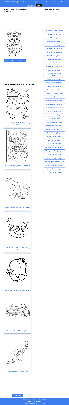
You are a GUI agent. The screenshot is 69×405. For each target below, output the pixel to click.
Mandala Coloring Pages (54, 104)
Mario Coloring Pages (54, 133)
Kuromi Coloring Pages (54, 172)
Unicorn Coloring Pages (54, 34)
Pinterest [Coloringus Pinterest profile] (44, 399)
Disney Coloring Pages (54, 111)
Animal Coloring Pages (54, 169)
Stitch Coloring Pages (54, 45)
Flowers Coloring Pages (54, 90)
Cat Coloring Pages (54, 70)
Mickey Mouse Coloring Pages (54, 161)
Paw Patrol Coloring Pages (54, 63)
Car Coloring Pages (54, 140)
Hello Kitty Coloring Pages (54, 30)
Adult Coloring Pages (54, 38)
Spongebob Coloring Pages (54, 147)
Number (31, 2)
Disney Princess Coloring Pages (54, 74)
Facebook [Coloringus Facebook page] (34, 399)
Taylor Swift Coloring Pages (54, 165)
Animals (47, 2)
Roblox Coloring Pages (54, 158)
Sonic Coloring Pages (54, 56)
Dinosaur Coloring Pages (54, 59)
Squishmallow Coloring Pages (54, 108)
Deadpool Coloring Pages (54, 151)
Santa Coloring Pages (54, 79)
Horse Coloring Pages (54, 115)
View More (20, 61)
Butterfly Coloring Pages (54, 125)
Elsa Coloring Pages (54, 118)
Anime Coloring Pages (54, 154)
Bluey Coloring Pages (54, 41)
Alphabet (22, 2)
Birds (55, 2)
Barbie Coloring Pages (54, 86)
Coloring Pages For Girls (54, 129)
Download (9, 61)
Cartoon (30, 5)
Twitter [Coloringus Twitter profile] (39, 399)
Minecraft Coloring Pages (54, 82)
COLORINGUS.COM (9, 2)
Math (39, 2)
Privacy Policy (31, 401)
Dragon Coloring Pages (54, 136)
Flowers (63, 2)
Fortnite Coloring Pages (54, 122)
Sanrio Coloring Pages (54, 143)
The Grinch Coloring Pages (54, 66)
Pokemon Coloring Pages (54, 52)
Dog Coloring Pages (54, 97)
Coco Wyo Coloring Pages (54, 93)
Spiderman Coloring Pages (54, 48)
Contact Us (38, 401)
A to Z (39, 5)
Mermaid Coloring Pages (54, 100)
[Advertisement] (14, 21)
